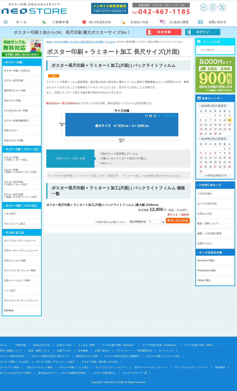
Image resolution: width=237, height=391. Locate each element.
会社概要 (83, 350)
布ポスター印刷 (12, 100)
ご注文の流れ (204, 193)
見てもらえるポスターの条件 (15, 373)
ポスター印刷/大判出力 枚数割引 (121, 356)
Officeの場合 (204, 280)
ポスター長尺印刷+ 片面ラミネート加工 (16, 183)
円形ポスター (11, 130)
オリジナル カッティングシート (21, 300)
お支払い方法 (204, 213)
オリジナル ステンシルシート (20, 240)
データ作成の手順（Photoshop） (160, 345)
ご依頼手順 (20, 345)
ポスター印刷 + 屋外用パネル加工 (100, 361)
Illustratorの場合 (205, 260)
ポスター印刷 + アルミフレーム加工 (55, 361)
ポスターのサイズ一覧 (135, 373)
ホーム (3, 345)
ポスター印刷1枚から (104, 373)
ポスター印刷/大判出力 (12, 356)
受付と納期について (11, 350)
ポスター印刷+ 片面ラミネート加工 (16, 158)
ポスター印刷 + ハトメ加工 (74, 367)
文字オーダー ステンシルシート (21, 250)
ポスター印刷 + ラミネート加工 (163, 356)
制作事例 (9, 310)
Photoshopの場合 (206, 270)
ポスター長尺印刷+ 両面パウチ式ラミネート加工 (20, 195)
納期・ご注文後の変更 (209, 233)
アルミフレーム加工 (15, 223)
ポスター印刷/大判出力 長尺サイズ (50, 356)
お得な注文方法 (41, 345)
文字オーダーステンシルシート (151, 367)
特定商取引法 (144, 350)
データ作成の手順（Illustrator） (119, 345)
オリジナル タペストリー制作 (20, 270)
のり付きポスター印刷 (16, 110)
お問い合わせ (102, 350)
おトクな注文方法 (207, 203)
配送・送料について (208, 223)
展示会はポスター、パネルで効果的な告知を (62, 373)
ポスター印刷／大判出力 (17, 70)
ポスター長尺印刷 (13, 80)
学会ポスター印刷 (13, 140)
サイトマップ (166, 350)
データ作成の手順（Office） (200, 345)
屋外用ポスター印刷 (15, 90)
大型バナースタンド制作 (17, 280)
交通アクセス (204, 243)
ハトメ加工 (10, 290)
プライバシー (123, 350)
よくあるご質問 (86, 345)
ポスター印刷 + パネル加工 (14, 361)
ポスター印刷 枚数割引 (16, 120)
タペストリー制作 (9, 367)
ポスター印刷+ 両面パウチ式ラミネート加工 (20, 171)
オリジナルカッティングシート (191, 367)
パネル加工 (10, 213)
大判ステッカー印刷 (15, 260)
